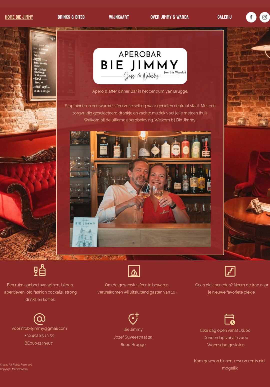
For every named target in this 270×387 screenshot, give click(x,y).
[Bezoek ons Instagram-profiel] (265, 17)
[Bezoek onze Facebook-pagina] (251, 17)
